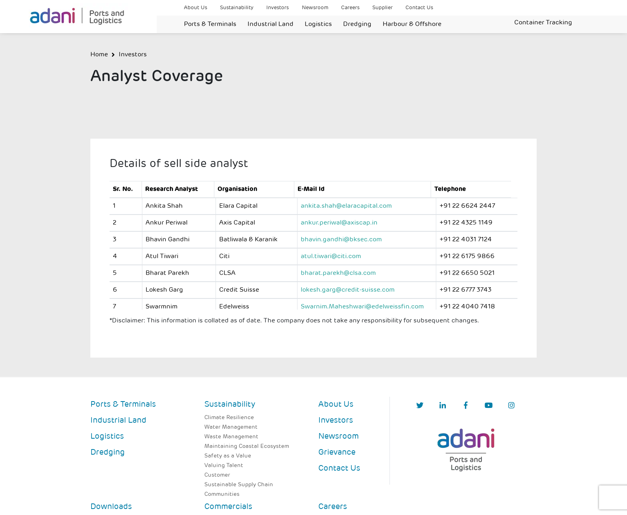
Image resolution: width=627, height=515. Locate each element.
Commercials (228, 507)
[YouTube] (489, 406)
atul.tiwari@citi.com (331, 256)
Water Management (231, 427)
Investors (277, 7)
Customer (217, 475)
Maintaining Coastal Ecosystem (246, 446)
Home (99, 55)
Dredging (357, 24)
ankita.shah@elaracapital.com (346, 206)
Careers (350, 7)
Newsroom (315, 7)
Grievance (336, 453)
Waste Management (231, 437)
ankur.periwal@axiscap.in (339, 223)
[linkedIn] (442, 406)
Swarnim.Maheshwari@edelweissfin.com (362, 307)
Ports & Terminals (210, 24)
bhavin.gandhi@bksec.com (341, 240)
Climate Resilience (229, 418)
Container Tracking (543, 23)
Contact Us (419, 7)
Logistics (318, 24)
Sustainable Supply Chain (238, 485)
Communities (222, 494)
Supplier (382, 7)
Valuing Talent (223, 466)
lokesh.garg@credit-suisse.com (348, 290)
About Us (195, 7)
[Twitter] (419, 406)
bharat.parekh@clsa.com (338, 273)
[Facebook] (465, 406)
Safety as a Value (227, 456)
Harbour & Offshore (412, 24)
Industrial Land (271, 24)
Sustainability (237, 7)
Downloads (111, 507)
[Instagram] (511, 406)
